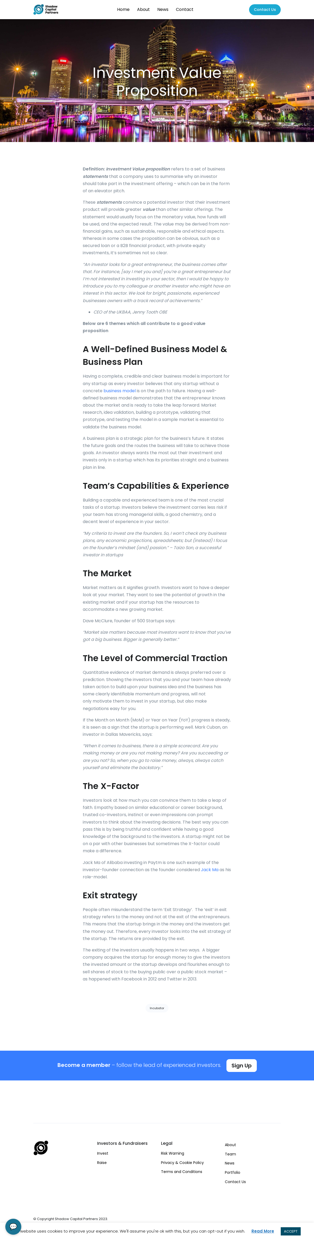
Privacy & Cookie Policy (182, 1162)
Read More (262, 1231)
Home (123, 9)
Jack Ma (209, 870)
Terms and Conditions (181, 1171)
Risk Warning (172, 1153)
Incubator (157, 1008)
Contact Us (235, 1181)
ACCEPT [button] (291, 1231)
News (162, 9)
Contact (184, 9)
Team (230, 1154)
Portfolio (232, 1172)
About (143, 9)
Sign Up (242, 1065)
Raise (102, 1162)
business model (120, 391)
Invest (102, 1153)
